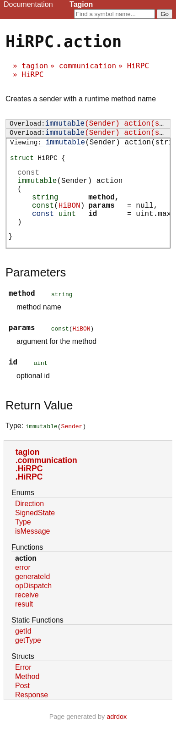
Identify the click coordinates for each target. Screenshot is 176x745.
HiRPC (138, 65)
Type (23, 543)
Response (31, 716)
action (26, 579)
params (101, 221)
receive (27, 616)
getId (23, 652)
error (23, 588)
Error (23, 688)
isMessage (32, 552)
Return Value (39, 426)
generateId (32, 598)
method (101, 211)
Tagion (81, 4)
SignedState (35, 534)
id (92, 231)
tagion (34, 65)
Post (22, 707)
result (24, 625)
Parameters (35, 293)
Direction (29, 525)
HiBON (69, 221)
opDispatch (33, 607)
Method (27, 697)
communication (87, 65)
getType (28, 661)
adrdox (117, 737)
